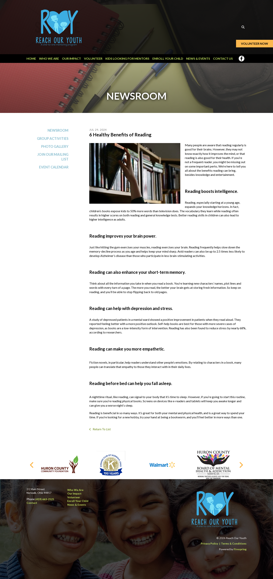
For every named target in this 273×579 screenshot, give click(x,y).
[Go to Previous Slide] (32, 465)
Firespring (240, 549)
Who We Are (49, 58)
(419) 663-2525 (44, 499)
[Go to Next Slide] (241, 465)
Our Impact (71, 58)
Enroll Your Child (167, 58)
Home (31, 58)
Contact (32, 502)
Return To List (101, 429)
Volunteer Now (254, 43)
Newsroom (58, 130)
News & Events (198, 58)
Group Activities (52, 138)
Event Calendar (53, 167)
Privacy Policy (209, 543)
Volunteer (93, 58)
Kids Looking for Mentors (127, 58)
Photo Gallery (54, 146)
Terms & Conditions (233, 543)
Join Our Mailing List (52, 156)
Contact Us (223, 58)
